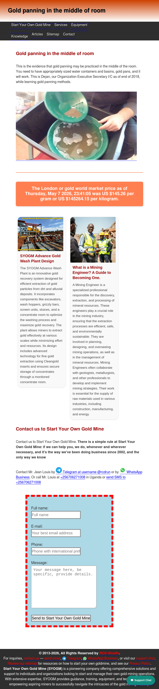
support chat (145, 658)
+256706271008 (72, 477)
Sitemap (53, 34)
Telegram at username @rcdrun (83, 472)
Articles (37, 34)
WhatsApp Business (100, 658)
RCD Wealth (109, 653)
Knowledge (19, 36)
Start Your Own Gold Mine (31, 25)
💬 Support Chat (140, 680)
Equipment (79, 25)
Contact (69, 34)
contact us (31, 658)
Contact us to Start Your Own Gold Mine (60, 429)
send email (52, 658)
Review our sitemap (22, 663)
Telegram (71, 658)
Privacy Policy (139, 663)
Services (60, 25)
